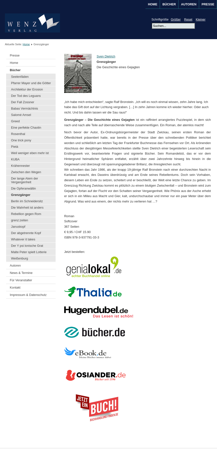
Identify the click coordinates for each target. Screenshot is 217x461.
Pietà (14, 146)
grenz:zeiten (19, 220)
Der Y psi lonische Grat (27, 245)
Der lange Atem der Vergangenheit (24, 180)
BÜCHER (169, 4)
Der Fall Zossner (22, 102)
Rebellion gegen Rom (26, 214)
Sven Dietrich (105, 56)
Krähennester (20, 166)
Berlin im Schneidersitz (27, 201)
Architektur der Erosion (27, 89)
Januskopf (18, 226)
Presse (208, 4)
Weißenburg (19, 258)
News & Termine (21, 273)
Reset (188, 19)
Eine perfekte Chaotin (26, 127)
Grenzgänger (20, 195)
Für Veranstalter (21, 280)
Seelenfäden (20, 77)
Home (152, 4)
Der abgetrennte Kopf (26, 233)
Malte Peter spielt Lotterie (29, 252)
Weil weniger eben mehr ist (30, 153)
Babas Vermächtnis (24, 108)
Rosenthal (18, 134)
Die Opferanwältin (23, 188)
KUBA (15, 159)
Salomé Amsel (21, 115)
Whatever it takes (23, 239)
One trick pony (21, 140)
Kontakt (15, 287)
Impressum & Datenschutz (28, 295)
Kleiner (200, 19)
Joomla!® (208, 454)
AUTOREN (188, 4)
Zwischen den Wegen (26, 172)
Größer (176, 19)
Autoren (15, 265)
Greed (15, 121)
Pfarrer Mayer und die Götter (31, 83)
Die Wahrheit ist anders (27, 207)
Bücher (15, 70)
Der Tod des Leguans (26, 96)
